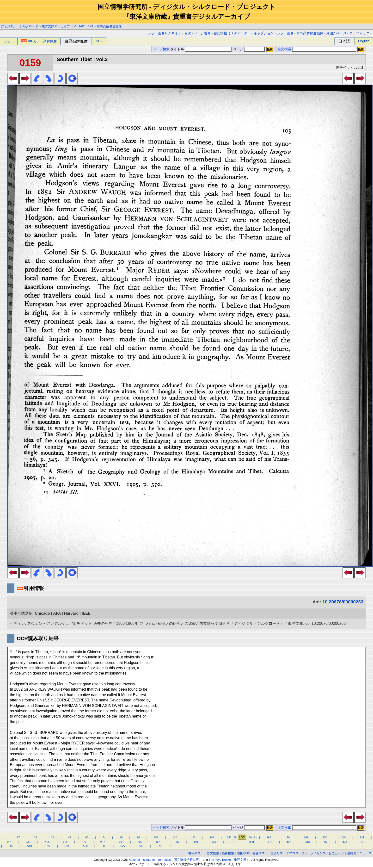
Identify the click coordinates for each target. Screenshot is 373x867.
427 (289, 842)
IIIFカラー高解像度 (39, 41)
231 (9, 842)
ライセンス (318, 853)
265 (65, 842)
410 (270, 842)
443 (307, 842)
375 (233, 842)
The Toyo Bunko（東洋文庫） (229, 859)
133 (193, 837)
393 (251, 842)
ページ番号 (202, 33)
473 (344, 842)
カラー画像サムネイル (164, 33)
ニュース (365, 853)
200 (325, 837)
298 (121, 842)
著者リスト (260, 853)
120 (174, 837)
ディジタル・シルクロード (19, 26)
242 (28, 842)
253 (46, 842)
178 (287, 837)
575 (122, 846)
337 (177, 842)
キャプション (264, 33)
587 (141, 846)
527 (48, 846)
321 (158, 842)
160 (249, 837)
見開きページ (336, 33)
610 (171, 846)
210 (343, 837)
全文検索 (284, 49)
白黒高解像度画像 (109, 26)
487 (363, 842)
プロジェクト (298, 853)
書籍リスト (196, 853)
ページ (248, 49)
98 (138, 837)
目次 (187, 33)
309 (140, 842)
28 (35, 837)
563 (104, 846)
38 (52, 837)
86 (121, 837)
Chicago (42, 613)
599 (160, 846)
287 (102, 842)
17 (18, 837)
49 (69, 837)
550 (85, 846)
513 (29, 846)
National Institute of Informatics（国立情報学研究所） (165, 859)
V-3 (90, 26)
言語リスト (278, 853)
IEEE (86, 613)
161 (254, 837)
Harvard (71, 613)
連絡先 (351, 853)
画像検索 (228, 853)
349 (195, 842)
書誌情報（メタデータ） (232, 33)
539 (67, 846)
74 (104, 837)
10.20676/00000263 (342, 601)
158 (234, 837)
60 (86, 837)
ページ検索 (161, 49)
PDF (99, 41)
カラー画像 (285, 33)
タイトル (201, 49)
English (363, 41)
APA (57, 613)
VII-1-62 (79, 26)
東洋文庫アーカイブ (56, 26)
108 (156, 837)
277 (84, 842)
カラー (9, 41)
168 (269, 837)
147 (212, 837)
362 (214, 842)
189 (306, 837)
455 (326, 842)
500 (11, 846)
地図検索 (243, 853)
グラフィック (359, 33)
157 (229, 837)
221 (362, 837)
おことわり (336, 853)
